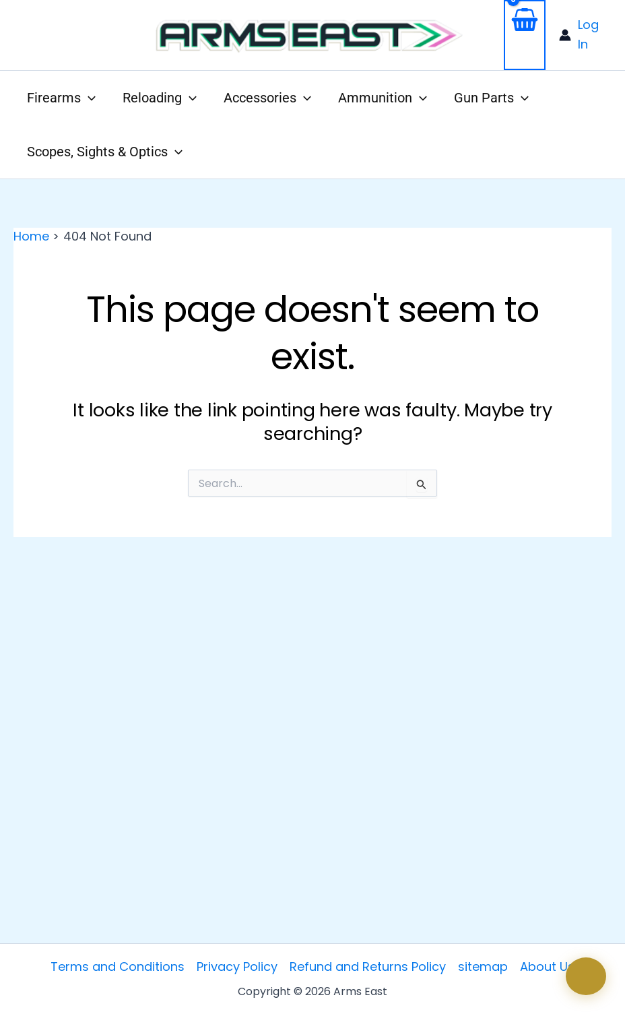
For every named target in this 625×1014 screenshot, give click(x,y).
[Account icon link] (585, 35)
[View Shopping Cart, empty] (525, 35)
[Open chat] (586, 976)
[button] (61, 98)
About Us (547, 966)
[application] (88, 98)
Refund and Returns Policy (368, 966)
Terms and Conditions (118, 966)
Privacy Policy (237, 966)
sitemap (483, 966)
